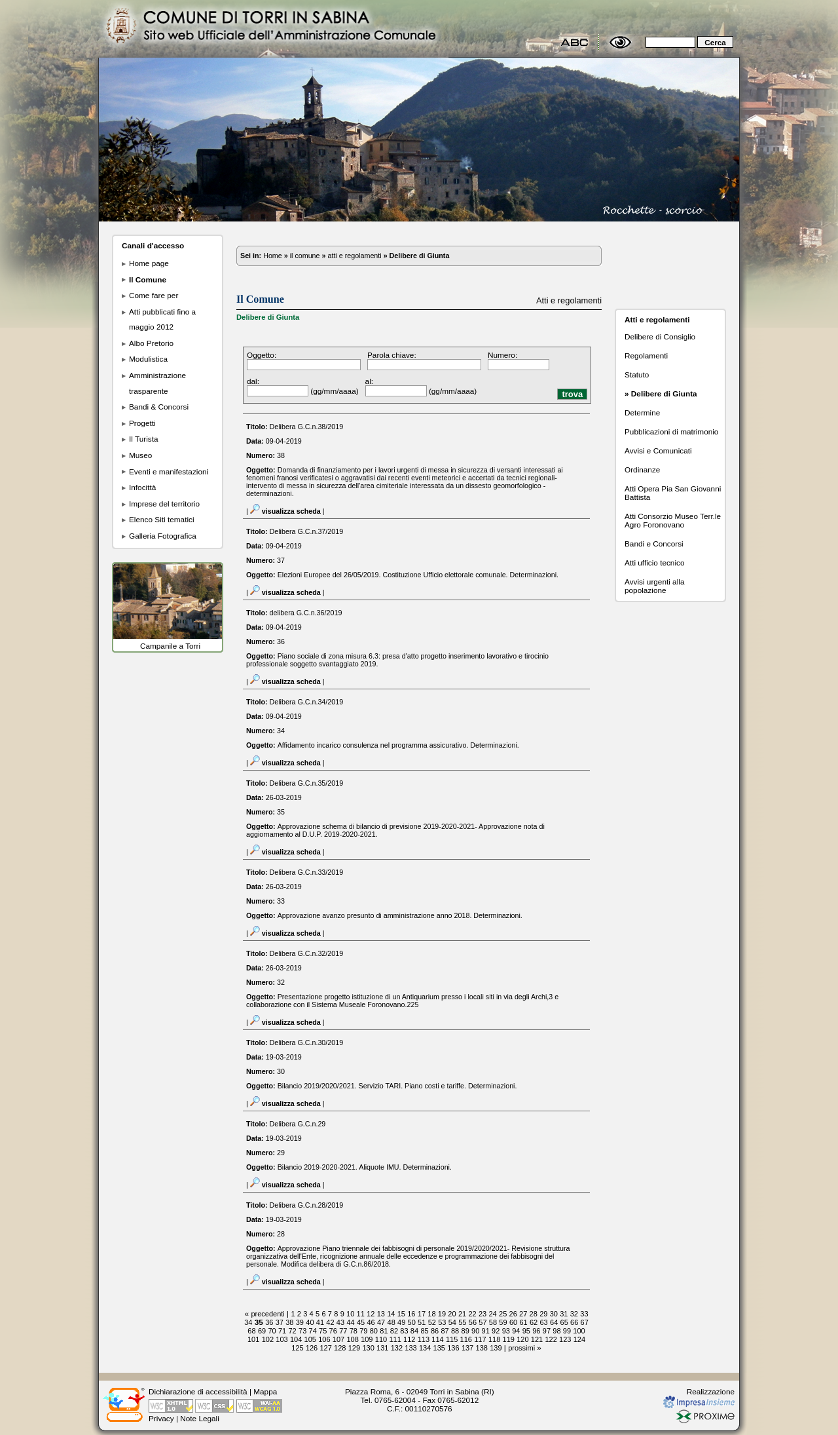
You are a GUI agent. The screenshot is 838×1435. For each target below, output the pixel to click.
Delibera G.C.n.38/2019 (307, 426)
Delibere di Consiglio (660, 336)
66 (574, 1322)
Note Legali (199, 1418)
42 (330, 1322)
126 (312, 1348)
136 (453, 1348)
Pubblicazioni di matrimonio (671, 431)
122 (550, 1339)
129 (354, 1348)
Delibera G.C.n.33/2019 (307, 872)
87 (444, 1331)
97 (547, 1331)
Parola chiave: (391, 355)
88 (455, 1331)
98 (556, 1331)
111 (395, 1339)
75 (323, 1331)
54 (452, 1322)
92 (496, 1331)
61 (523, 1322)
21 (462, 1314)
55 (462, 1322)
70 (272, 1331)
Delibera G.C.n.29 (298, 1124)
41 (320, 1322)
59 (503, 1322)
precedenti (267, 1314)
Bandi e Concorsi (654, 543)
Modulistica (148, 358)
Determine (642, 412)
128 (340, 1348)
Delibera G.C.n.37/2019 (307, 531)
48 (391, 1322)
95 (526, 1331)
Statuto (637, 374)
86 (435, 1331)
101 (253, 1339)
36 (269, 1322)
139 (495, 1348)
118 (494, 1339)
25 (503, 1314)
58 (493, 1322)
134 (425, 1348)
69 (262, 1331)
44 (350, 1322)
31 (564, 1314)
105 (310, 1339)
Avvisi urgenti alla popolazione (654, 585)
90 (475, 1331)
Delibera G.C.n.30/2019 (307, 1042)
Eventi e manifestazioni (168, 471)
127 (325, 1348)
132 (397, 1348)
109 (367, 1339)
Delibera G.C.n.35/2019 (307, 783)
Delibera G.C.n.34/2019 (307, 702)
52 (432, 1322)
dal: (253, 381)
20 (452, 1314)
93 (506, 1331)
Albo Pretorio (151, 343)
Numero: (502, 355)
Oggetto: (261, 355)
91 (486, 1331)
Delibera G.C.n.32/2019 (307, 953)
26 (513, 1314)
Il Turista (143, 438)
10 (350, 1314)
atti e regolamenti (354, 255)
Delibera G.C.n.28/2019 (307, 1205)
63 (543, 1322)
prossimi (521, 1348)
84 (414, 1331)
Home (272, 255)
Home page (149, 263)
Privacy (161, 1418)
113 (423, 1339)
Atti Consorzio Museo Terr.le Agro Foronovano (673, 520)
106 (324, 1339)
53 (442, 1322)
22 (472, 1314)
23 (482, 1314)
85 (424, 1331)
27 (523, 1314)
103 (281, 1339)
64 (554, 1322)
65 (564, 1322)
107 (338, 1339)
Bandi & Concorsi (159, 406)
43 (340, 1322)
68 (251, 1331)
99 (567, 1331)
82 (394, 1331)
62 (533, 1322)
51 (422, 1322)
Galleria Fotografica (162, 535)
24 (492, 1314)
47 (381, 1322)
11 (361, 1314)
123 (565, 1339)
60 (513, 1322)
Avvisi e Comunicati (658, 450)
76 (333, 1331)
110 (381, 1339)
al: (369, 381)
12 (370, 1314)
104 (296, 1339)
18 (431, 1314)
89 (465, 1331)
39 (300, 1322)
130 (368, 1348)
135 (439, 1348)
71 (282, 1331)
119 (509, 1339)
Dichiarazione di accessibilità (198, 1391)
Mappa (265, 1391)
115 (452, 1339)
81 (384, 1331)
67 (585, 1322)
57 (482, 1322)
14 (391, 1314)
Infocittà (142, 487)
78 (353, 1331)
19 (442, 1314)
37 (279, 1322)
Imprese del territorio (164, 503)
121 (537, 1339)
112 (409, 1339)
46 (370, 1322)
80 (374, 1331)
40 (310, 1322)
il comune (305, 255)
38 (289, 1322)
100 (579, 1331)
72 (292, 1331)
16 (411, 1314)
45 (361, 1322)
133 (410, 1348)
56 (473, 1322)
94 (516, 1331)
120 (522, 1339)
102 (268, 1339)
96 (536, 1331)
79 (363, 1331)
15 (401, 1314)
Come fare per (153, 295)
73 (302, 1331)
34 (248, 1322)
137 (467, 1348)
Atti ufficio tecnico (654, 562)
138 (482, 1348)
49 (401, 1322)
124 (579, 1339)
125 (297, 1348)
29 (543, 1314)
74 (313, 1331)
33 (584, 1314)
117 (480, 1339)
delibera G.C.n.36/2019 (306, 613)
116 (466, 1339)
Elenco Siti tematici (161, 519)
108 (352, 1339)
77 (343, 1331)
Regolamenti (646, 355)
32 (574, 1314)
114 (437, 1339)
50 (412, 1322)
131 (382, 1348)
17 (422, 1314)
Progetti (142, 423)
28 (533, 1314)
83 (404, 1331)
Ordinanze (642, 469)
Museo (140, 455)
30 (554, 1314)
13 (381, 1314)
